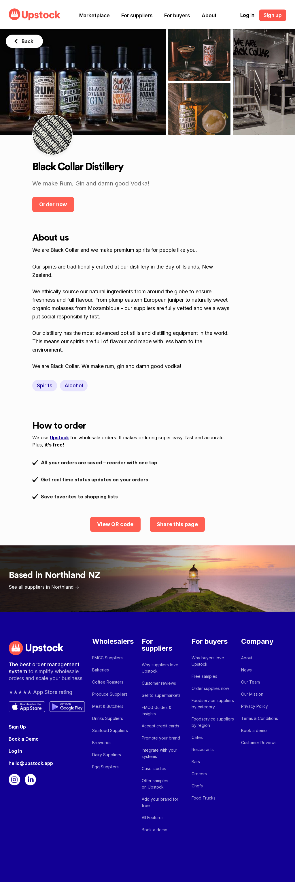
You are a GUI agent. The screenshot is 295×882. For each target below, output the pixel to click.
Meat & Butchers (107, 706)
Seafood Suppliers (110, 730)
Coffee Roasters (107, 682)
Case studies (154, 768)
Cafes (197, 737)
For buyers (177, 15)
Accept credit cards (160, 725)
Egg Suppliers (105, 766)
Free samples (204, 676)
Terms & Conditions (259, 718)
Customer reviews (159, 683)
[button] (94, 15)
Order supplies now (210, 688)
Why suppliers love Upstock (160, 667)
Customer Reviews (259, 742)
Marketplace (94, 15)
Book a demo (154, 829)
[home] (34, 14)
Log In (15, 751)
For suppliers (137, 15)
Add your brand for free (160, 802)
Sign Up (17, 727)
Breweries (101, 742)
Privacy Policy (254, 706)
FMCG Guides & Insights (156, 710)
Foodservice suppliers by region (213, 722)
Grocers (199, 773)
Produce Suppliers (110, 694)
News (246, 669)
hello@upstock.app (31, 763)
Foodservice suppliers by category (213, 703)
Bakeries (100, 669)
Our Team (250, 682)
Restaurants (203, 749)
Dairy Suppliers (106, 754)
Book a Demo (24, 739)
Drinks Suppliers (107, 718)
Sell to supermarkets (161, 695)
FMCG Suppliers (107, 657)
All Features (153, 817)
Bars (196, 761)
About (209, 15)
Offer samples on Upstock (155, 783)
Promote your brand (161, 737)
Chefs (197, 785)
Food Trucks (203, 797)
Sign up (273, 15)
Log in (247, 15)
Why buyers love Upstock (208, 661)
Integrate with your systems (159, 753)
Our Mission (252, 694)
